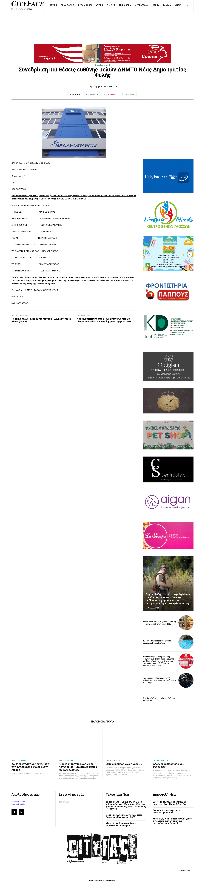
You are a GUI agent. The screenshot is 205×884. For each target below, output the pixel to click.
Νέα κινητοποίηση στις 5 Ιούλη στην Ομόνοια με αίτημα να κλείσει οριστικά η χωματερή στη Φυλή (104, 320)
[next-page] (189, 561)
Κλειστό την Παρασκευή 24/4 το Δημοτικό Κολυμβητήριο (157, 642)
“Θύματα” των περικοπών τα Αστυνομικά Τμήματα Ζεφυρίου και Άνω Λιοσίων (78, 766)
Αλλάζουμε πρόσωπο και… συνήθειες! (169, 765)
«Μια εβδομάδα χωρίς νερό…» (124, 764)
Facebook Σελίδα (18, 802)
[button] (186, 5)
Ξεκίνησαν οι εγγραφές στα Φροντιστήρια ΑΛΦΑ (166, 811)
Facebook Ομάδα (18, 804)
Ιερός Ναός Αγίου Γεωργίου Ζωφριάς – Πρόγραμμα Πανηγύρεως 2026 (159, 623)
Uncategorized (102, 65)
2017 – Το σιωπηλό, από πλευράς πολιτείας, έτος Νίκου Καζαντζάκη (170, 803)
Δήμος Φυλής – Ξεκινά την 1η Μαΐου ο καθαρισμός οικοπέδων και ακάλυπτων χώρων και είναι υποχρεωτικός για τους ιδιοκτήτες (168, 599)
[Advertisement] (102, 22)
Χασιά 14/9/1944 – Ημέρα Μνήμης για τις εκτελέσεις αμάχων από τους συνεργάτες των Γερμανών (172, 821)
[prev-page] (184, 561)
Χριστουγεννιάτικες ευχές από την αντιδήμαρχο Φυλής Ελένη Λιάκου (30, 766)
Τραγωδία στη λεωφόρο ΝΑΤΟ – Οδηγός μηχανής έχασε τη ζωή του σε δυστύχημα (159, 680)
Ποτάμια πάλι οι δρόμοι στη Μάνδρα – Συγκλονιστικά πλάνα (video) (41, 320)
